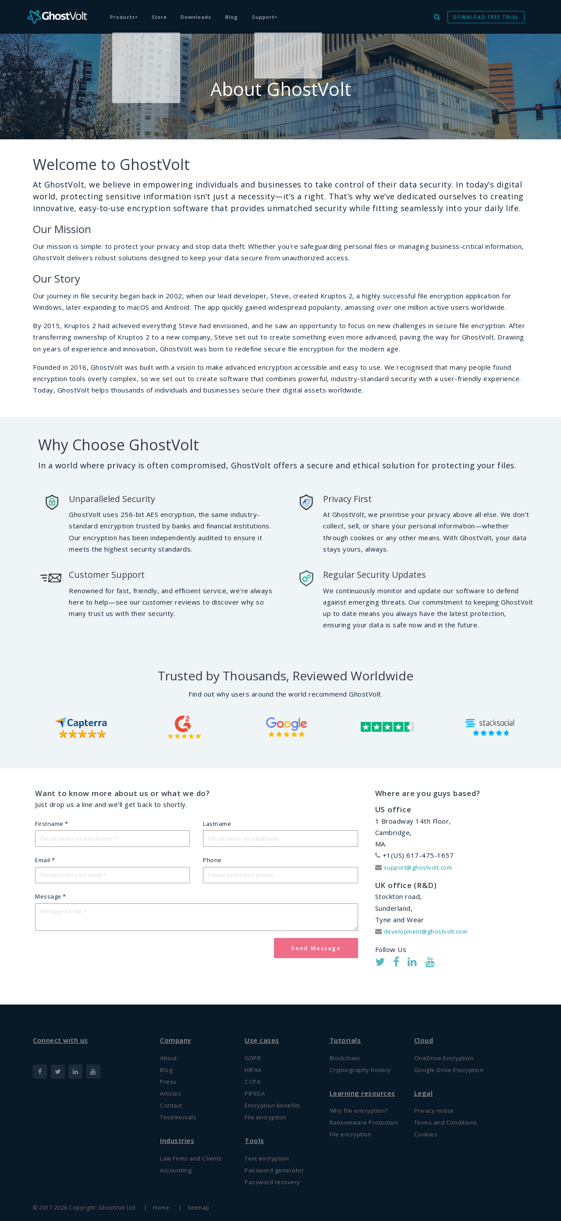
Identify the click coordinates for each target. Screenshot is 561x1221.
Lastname (217, 824)
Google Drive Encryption (453, 1059)
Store (166, 12)
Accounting (177, 1168)
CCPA (253, 1073)
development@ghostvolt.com (431, 931)
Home (162, 1207)
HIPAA (255, 1059)
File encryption (268, 1112)
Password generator (278, 1168)
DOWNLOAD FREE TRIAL (486, 12)
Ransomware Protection (351, 1121)
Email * (45, 862)
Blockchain (346, 1046)
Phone (212, 862)
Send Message (316, 956)
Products (126, 12)
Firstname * (51, 824)
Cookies (427, 1128)
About (169, 1046)
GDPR (254, 1046)
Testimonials (180, 1112)
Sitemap (201, 1207)
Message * (50, 901)
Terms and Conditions (449, 1115)
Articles (172, 1086)
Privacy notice (436, 1101)
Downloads (208, 12)
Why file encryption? (362, 1101)
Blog (249, 12)
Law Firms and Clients (195, 1154)
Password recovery (276, 1181)
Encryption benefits (276, 1099)
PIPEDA (257, 1086)
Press (169, 1073)
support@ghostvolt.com (423, 867)
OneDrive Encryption (447, 1046)
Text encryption (270, 1154)
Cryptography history (364, 1059)
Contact (172, 1099)
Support (286, 12)
